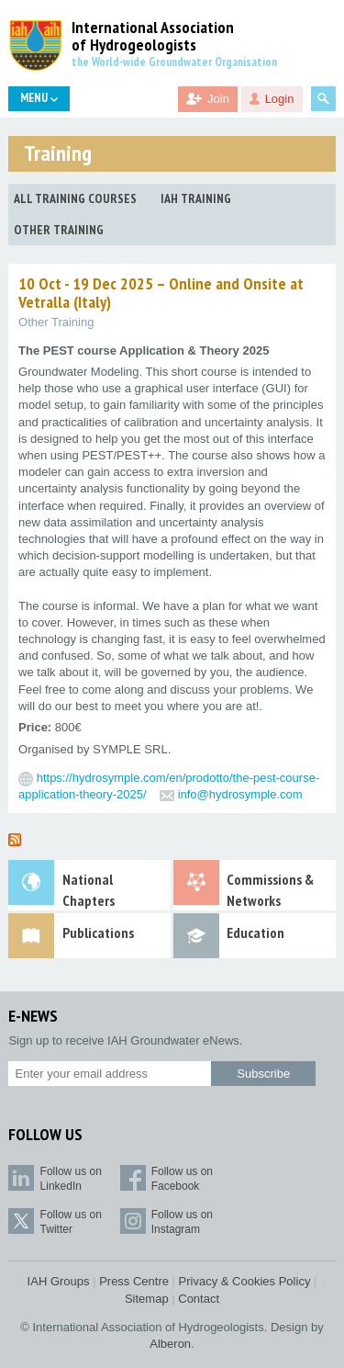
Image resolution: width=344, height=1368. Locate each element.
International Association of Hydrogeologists (153, 36)
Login (279, 99)
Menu (39, 98)
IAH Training (196, 198)
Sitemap (147, 1299)
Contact (198, 1299)
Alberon (170, 1344)
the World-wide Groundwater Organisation (174, 62)
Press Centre (134, 1281)
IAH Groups (59, 1281)
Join (218, 99)
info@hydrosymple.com (240, 794)
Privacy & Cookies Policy (245, 1281)
